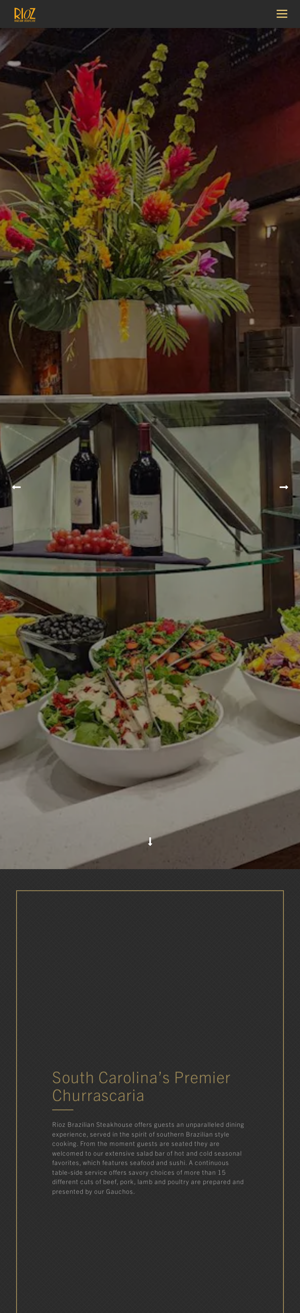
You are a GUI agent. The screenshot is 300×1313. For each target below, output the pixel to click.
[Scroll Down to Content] (150, 800)
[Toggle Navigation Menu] (285, 14)
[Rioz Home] (36, 14)
